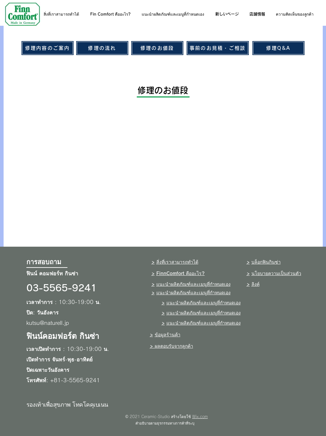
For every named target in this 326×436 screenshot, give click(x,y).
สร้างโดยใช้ (181, 416)
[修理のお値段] (157, 48)
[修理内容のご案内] (47, 48)
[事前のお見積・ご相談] (217, 48)
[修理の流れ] (102, 48)
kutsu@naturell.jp (47, 323)
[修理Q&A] (278, 48)
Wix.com (200, 416)
